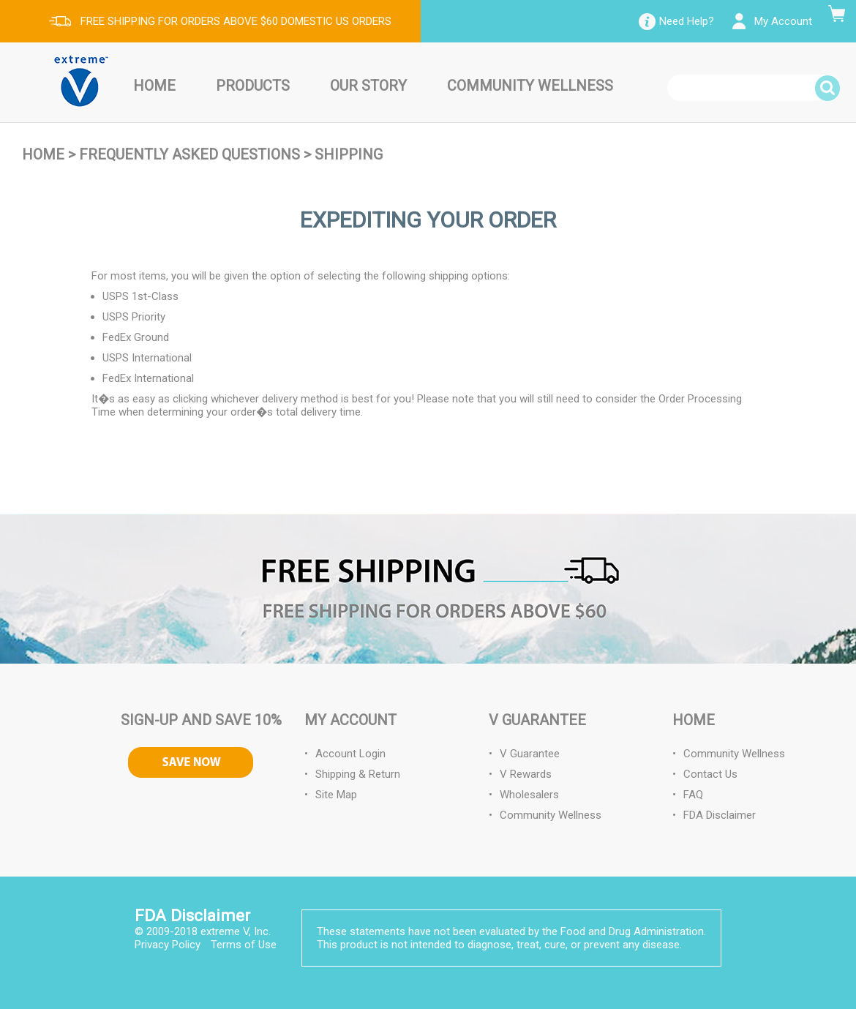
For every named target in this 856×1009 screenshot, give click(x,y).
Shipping (349, 154)
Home (154, 85)
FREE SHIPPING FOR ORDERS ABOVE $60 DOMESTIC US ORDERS (235, 21)
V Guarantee (530, 753)
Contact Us (710, 774)
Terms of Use (244, 944)
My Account (783, 21)
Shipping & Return (357, 774)
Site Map (336, 794)
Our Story (368, 85)
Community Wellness (530, 85)
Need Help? (686, 21)
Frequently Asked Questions (189, 154)
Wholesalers (529, 794)
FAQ (693, 794)
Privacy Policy (167, 944)
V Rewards (526, 774)
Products (253, 85)
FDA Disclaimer (719, 815)
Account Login (350, 753)
